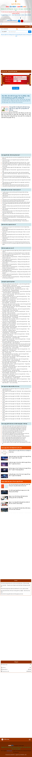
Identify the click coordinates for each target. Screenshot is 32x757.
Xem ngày (15, 88)
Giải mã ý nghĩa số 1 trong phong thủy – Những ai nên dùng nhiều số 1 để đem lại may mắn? (16, 257)
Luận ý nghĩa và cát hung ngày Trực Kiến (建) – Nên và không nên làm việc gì (16, 419)
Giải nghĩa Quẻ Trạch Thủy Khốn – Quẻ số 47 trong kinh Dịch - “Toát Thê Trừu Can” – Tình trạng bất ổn (15, 319)
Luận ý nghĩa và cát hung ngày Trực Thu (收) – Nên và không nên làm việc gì (16, 402)
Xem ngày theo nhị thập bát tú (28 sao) (12, 447)
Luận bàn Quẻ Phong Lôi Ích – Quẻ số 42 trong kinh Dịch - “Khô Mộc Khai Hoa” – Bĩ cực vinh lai (15, 334)
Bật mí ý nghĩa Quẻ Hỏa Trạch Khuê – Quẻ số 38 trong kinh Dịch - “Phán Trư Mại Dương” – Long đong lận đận (15, 337)
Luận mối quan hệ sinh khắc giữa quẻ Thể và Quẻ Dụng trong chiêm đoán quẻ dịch (15, 209)
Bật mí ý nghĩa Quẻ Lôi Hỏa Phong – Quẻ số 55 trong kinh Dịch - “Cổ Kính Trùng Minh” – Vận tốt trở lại (15, 302)
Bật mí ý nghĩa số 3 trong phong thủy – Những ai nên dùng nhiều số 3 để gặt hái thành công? (16, 265)
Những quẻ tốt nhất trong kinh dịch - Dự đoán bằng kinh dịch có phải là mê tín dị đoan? (16, 218)
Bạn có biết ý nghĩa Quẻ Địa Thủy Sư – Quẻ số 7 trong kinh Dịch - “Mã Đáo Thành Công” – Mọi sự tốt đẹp (16, 362)
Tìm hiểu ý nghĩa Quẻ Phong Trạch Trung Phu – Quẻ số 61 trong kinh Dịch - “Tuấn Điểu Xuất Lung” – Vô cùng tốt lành (16, 287)
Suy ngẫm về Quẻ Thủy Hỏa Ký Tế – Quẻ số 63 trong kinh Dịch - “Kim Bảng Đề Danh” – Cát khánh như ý (16, 299)
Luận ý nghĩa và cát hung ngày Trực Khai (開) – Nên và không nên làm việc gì (16, 399)
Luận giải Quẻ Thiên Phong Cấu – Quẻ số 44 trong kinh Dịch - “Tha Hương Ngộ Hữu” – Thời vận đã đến (15, 332)
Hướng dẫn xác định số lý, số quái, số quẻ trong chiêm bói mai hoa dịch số (16, 198)
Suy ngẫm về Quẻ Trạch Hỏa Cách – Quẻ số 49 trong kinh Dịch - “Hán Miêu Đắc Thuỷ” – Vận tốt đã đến (16, 324)
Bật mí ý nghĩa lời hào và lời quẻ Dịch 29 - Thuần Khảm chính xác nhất (16, 345)
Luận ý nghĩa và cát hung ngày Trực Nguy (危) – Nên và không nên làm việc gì (16, 404)
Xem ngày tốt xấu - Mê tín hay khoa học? (10, 155)
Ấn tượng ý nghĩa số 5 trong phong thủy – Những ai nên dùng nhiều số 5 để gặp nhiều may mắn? (16, 270)
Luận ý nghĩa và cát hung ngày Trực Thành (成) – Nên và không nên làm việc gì (16, 392)
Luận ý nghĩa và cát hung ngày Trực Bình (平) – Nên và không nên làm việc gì (16, 412)
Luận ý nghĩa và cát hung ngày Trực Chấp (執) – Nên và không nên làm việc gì (16, 409)
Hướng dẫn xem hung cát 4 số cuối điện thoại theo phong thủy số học (16, 241)
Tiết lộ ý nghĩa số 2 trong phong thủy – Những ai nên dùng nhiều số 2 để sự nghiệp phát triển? (15, 260)
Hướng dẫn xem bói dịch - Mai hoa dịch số (10, 189)
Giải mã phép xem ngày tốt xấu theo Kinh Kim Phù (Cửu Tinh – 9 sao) (16, 162)
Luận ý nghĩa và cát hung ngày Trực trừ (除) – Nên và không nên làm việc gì (15, 417)
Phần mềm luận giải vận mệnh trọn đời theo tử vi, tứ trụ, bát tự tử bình (14, 588)
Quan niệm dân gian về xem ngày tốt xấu (12, 481)
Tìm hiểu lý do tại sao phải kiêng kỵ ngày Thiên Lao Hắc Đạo (14, 429)
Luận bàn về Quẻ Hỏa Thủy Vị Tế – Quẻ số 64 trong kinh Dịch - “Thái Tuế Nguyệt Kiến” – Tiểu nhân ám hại (16, 297)
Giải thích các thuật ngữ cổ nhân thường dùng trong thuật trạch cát (15, 176)
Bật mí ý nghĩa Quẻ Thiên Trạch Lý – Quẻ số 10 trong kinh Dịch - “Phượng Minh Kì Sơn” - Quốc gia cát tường (15, 369)
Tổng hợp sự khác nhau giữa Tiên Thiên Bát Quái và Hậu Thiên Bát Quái (15, 214)
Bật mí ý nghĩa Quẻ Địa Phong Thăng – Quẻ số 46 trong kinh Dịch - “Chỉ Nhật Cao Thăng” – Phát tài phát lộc (16, 327)
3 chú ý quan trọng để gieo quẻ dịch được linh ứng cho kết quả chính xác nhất (15, 204)
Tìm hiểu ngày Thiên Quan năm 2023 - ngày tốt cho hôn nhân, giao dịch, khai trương (16, 165)
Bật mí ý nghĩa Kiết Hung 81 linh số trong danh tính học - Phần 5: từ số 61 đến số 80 (16, 230)
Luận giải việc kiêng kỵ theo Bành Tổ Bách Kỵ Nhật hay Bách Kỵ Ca (15, 186)
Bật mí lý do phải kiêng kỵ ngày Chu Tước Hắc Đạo (12, 432)
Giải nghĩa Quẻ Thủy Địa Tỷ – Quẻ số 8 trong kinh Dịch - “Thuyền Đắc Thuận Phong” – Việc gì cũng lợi (16, 364)
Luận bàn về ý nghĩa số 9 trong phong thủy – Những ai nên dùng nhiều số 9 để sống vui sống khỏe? (16, 277)
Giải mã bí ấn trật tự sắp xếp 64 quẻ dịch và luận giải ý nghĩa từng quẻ (16, 202)
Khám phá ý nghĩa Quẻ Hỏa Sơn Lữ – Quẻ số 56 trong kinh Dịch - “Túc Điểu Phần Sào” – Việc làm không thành (16, 314)
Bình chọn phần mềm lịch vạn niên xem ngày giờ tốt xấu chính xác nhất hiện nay (16, 158)
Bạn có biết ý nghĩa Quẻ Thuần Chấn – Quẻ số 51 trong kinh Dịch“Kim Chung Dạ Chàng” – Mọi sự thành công (16, 309)
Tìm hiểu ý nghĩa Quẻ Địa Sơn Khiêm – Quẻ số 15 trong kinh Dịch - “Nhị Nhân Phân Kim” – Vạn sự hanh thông (16, 382)
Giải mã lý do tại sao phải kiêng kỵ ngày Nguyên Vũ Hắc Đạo (14, 428)
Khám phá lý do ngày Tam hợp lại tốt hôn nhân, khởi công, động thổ (15, 172)
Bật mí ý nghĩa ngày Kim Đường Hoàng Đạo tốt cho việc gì (13, 438)
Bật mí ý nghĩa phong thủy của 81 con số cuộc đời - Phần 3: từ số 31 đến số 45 (15, 235)
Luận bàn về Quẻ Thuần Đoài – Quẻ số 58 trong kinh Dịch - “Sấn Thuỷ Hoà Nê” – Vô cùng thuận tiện (16, 295)
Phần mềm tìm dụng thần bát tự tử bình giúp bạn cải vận (12, 593)
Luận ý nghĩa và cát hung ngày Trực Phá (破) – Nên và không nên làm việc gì (16, 407)
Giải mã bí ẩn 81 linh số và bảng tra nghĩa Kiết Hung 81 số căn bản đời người (16, 244)
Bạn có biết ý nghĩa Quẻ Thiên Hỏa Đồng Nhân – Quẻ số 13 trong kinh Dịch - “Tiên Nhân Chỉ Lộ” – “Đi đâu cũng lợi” (16, 377)
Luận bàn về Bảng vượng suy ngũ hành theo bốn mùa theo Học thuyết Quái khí (16, 206)
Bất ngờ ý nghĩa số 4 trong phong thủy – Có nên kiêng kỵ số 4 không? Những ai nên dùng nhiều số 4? (16, 267)
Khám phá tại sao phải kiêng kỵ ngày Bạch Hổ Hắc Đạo (13, 431)
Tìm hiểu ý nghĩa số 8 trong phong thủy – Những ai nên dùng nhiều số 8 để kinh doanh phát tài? (16, 275)
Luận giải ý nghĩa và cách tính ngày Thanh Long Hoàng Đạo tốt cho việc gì (16, 443)
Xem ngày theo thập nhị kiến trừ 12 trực (10, 386)
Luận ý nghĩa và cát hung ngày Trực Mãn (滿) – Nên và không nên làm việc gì (16, 414)
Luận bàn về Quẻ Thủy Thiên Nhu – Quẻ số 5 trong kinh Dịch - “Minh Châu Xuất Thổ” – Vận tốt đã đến (15, 357)
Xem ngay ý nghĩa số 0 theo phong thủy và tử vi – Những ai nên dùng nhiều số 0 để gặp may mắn (16, 255)
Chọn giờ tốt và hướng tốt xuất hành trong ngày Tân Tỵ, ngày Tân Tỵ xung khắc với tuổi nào (19, 108)
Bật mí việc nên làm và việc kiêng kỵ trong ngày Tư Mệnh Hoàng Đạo (15, 436)
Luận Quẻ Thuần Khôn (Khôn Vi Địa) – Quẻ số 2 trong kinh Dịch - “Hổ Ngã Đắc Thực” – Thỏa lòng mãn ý (16, 349)
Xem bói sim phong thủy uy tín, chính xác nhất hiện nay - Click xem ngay (15, 583)
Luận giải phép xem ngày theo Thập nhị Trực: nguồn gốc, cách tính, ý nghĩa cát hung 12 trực (15, 183)
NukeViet (13, 754)
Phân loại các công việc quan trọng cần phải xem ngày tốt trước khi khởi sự (16, 180)
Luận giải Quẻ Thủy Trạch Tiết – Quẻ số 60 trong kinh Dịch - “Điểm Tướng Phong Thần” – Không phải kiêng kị (15, 289)
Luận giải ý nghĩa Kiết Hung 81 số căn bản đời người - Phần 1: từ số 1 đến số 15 (16, 240)
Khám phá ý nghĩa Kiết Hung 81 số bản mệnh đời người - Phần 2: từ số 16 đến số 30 (16, 237)
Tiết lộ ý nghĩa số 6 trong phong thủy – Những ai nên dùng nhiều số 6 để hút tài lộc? (15, 262)
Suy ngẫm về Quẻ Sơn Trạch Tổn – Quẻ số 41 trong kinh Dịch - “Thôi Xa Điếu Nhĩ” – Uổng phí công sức (15, 329)
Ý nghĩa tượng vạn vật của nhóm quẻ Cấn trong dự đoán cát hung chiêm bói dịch (15, 193)
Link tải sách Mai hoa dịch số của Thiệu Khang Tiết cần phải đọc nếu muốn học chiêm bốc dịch (15, 211)
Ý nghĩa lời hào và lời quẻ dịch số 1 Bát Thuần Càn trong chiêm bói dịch (16, 343)
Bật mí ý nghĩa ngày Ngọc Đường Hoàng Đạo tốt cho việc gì (14, 437)
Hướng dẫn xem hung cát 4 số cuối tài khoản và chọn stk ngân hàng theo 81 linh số (15, 227)
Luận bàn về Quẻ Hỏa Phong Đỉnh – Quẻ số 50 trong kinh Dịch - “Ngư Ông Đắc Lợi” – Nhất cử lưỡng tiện (16, 322)
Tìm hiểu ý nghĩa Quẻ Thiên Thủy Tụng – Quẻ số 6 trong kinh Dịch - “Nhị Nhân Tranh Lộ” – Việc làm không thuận (15, 359)
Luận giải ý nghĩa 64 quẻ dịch (8, 281)
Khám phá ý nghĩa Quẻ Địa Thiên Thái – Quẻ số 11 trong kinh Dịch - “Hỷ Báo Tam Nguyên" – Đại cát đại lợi (16, 372)
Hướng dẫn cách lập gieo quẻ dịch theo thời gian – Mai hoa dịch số (15, 220)
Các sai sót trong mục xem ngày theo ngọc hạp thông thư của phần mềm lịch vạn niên (15, 160)
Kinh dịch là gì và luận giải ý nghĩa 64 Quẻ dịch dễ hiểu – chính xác (15, 215)
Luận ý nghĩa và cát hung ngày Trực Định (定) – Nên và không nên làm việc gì (16, 394)
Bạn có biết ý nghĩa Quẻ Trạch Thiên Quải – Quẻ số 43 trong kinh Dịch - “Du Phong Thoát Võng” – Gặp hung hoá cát (16, 342)
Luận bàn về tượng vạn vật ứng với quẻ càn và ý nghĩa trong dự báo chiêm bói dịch (15, 195)
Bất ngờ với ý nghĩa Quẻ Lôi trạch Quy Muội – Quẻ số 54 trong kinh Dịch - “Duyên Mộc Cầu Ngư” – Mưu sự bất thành (16, 305)
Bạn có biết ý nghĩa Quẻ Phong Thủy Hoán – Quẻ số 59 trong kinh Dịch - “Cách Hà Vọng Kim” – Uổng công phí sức (16, 292)
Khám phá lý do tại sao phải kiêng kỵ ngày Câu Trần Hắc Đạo (14, 427)
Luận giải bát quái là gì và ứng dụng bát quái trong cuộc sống (14, 219)
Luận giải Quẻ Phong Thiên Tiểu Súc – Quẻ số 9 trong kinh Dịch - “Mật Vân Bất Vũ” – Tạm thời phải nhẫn (16, 367)
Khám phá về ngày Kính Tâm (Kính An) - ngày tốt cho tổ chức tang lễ (15, 163)
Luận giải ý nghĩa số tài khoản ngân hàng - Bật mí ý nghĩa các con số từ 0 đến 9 (16, 251)
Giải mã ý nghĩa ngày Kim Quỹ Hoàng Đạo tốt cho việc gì (13, 439)
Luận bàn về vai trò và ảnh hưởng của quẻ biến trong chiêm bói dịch (15, 199)
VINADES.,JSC (23, 754)
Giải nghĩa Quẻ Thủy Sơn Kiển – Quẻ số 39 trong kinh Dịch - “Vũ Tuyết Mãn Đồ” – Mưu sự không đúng (16, 340)
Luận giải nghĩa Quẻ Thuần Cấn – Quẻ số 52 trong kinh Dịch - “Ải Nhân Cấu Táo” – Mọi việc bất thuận (16, 307)
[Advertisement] (16, 54)
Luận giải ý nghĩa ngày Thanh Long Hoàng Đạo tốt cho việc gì (14, 426)
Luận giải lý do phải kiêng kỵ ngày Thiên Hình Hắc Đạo (13, 434)
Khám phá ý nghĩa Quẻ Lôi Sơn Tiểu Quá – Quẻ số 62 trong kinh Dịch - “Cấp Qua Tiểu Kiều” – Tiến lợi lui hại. (16, 284)
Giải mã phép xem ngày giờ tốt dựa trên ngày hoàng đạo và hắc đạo (15, 184)
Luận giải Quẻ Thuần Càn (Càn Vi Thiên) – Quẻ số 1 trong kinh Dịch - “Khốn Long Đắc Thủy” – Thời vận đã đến (16, 347)
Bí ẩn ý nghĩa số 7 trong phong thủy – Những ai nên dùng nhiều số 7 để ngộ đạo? (16, 272)
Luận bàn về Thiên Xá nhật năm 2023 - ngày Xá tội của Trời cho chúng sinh (16, 174)
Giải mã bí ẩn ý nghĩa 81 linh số (8, 224)
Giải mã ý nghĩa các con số (7, 248)
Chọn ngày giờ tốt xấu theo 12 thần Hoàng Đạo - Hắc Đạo (14, 423)
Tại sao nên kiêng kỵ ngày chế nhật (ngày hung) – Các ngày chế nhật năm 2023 (15, 168)
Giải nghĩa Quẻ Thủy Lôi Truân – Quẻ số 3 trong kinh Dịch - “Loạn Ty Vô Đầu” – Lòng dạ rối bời (16, 352)
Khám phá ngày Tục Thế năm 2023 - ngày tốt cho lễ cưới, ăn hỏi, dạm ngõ (16, 170)
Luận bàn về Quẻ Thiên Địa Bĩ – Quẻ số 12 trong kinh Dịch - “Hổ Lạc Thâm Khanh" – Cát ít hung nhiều (15, 375)
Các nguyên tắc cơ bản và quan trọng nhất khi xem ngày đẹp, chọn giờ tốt (16, 178)
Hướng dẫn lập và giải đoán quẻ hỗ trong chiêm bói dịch (13, 200)
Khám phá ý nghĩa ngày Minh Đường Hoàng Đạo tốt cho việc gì (14, 441)
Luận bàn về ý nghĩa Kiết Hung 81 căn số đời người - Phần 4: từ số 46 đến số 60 (16, 232)
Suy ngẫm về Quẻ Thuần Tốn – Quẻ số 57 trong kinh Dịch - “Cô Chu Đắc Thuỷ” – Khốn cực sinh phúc (15, 312)
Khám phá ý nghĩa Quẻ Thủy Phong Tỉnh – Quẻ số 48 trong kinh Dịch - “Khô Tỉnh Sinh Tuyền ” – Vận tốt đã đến (16, 317)
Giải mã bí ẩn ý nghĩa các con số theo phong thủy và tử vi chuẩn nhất (16, 252)
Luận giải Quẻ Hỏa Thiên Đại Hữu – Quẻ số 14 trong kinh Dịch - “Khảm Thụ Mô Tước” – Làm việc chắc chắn (16, 379)
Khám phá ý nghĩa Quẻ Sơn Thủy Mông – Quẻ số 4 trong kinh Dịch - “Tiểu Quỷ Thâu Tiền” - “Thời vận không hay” (15, 354)
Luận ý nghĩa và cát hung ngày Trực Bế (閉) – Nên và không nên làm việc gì (15, 397)
